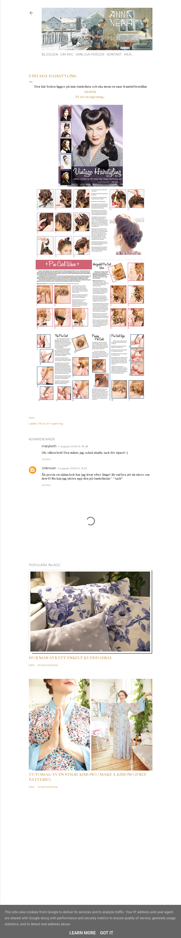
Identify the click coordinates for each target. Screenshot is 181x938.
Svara (46, 459)
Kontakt (114, 54)
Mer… (128, 54)
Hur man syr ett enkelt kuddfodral (70, 657)
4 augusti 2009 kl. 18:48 (73, 446)
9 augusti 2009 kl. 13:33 (72, 468)
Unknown (49, 468)
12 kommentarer (48, 786)
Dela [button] (31, 417)
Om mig (66, 54)
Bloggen (50, 54)
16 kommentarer (48, 665)
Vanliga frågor (90, 54)
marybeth (49, 446)
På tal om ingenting (50, 423)
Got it (106, 932)
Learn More (82, 932)
